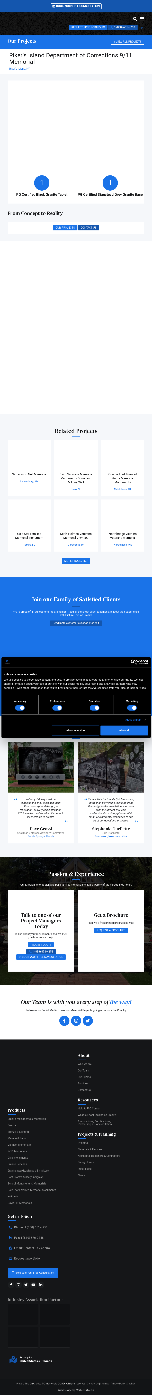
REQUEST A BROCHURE (111, 930)
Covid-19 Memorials (20, 1203)
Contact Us (84, 1090)
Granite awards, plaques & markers (28, 1170)
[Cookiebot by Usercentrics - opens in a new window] (133, 662)
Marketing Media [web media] (85, 1390)
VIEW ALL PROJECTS (128, 42)
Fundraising (85, 1168)
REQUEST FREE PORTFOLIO (88, 27)
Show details (133, 720)
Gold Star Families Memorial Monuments (32, 1190)
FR (141, 28)
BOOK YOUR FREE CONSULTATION (41, 957)
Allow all (124, 730)
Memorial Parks (17, 1138)
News (81, 1175)
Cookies (131, 1383)
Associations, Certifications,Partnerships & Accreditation (95, 1123)
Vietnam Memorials (19, 1144)
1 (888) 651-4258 (123, 27)
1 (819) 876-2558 (26, 1237)
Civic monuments (18, 1157)
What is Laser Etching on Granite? (97, 1115)
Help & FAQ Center (89, 1108)
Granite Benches (17, 1164)
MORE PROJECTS (76, 561)
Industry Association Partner (35, 1299)
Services (83, 1083)
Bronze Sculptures (19, 1131)
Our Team (83, 1070)
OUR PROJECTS (65, 227)
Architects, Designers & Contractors (99, 1155)
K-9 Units (13, 1196)
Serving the (46, 1359)
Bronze (12, 1125)
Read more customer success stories (76, 623)
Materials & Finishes (90, 1149)
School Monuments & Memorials (27, 1183)
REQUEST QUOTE (41, 944)
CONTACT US (88, 227)
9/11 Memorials (17, 1151)
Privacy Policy (118, 1383)
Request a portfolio (24, 1258)
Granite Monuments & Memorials (27, 1118)
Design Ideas (86, 1162)
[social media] (11, 1284)
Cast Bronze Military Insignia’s (25, 1177)
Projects (83, 1142)
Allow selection (75, 730)
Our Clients (84, 1077)
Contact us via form (29, 1248)
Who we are (85, 1064)
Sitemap (104, 1383)
